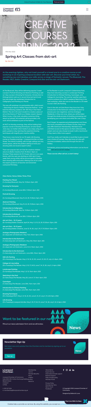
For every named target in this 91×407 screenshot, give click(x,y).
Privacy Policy (50, 383)
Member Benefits (33, 374)
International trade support (54, 374)
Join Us (30, 372)
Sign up (9, 356)
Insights (30, 377)
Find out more (58, 2)
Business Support (51, 375)
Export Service (50, 372)
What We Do (49, 370)
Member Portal (50, 379)
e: (15, 390)
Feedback (49, 389)
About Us (31, 381)
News (30, 375)
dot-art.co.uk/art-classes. (60, 150)
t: (7, 388)
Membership (32, 370)
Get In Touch (49, 387)
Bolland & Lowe (75, 393)
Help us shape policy (52, 377)
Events (30, 379)
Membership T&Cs (51, 385)
